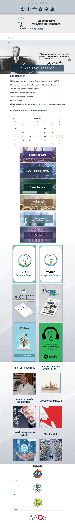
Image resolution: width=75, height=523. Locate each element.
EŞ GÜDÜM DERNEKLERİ (50, 401)
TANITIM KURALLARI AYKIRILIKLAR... (50, 367)
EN (29, 3)
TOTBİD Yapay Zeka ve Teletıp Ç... (24, 433)
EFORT (15, 495)
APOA (15, 509)
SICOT (15, 480)
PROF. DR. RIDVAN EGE (24, 368)
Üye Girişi (43, 3)
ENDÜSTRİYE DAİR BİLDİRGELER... (24, 400)
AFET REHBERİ (50, 434)
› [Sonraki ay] (61, 118)
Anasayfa (35, 3)
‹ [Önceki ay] (13, 118)
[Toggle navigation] (9, 37)
